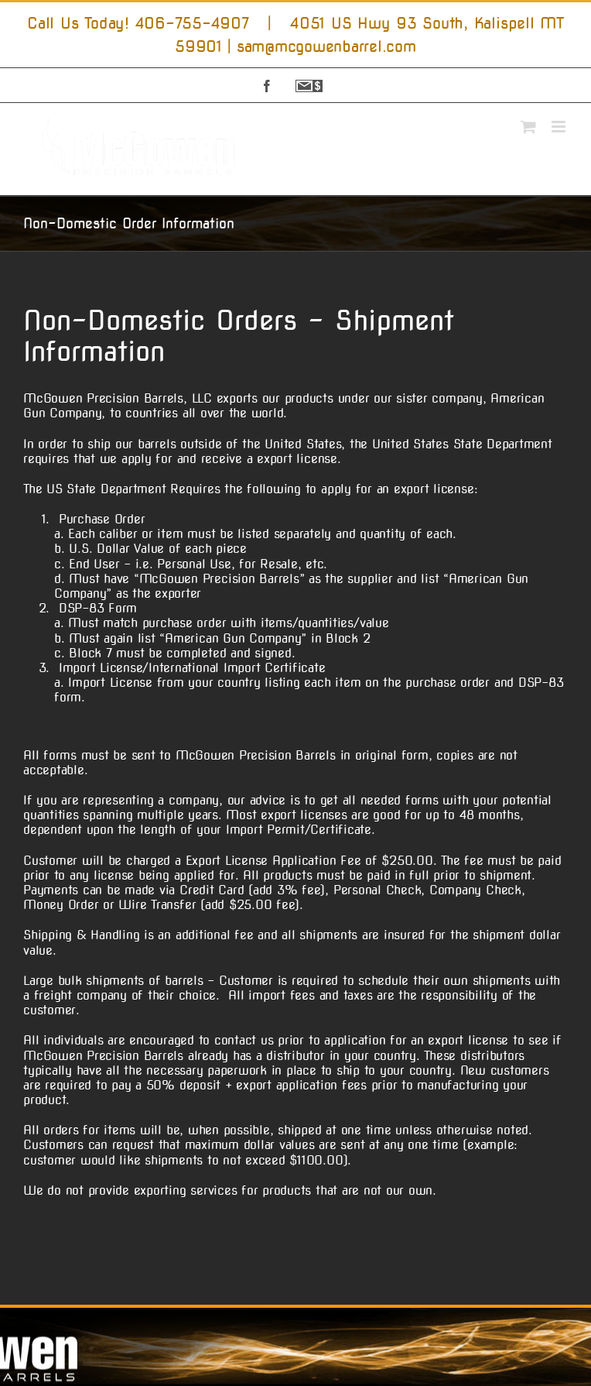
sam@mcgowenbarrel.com (326, 46)
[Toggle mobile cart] (528, 126)
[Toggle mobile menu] (560, 126)
